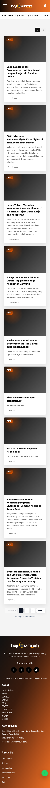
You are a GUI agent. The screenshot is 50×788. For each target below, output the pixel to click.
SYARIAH (35, 15)
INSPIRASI (7, 712)
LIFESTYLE (7, 709)
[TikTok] (36, 670)
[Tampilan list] (43, 30)
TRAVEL (5, 706)
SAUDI (5, 700)
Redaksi (5, 763)
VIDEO (5, 719)
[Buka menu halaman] (5, 6)
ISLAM (5, 716)
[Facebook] (29, 670)
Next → (41, 611)
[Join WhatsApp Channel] (44, 773)
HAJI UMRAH (9, 15)
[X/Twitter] (21, 670)
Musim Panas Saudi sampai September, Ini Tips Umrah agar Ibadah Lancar (22, 343)
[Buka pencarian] (45, 6)
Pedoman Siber (8, 773)
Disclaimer (6, 777)
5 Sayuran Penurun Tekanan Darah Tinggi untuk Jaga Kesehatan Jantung (23, 280)
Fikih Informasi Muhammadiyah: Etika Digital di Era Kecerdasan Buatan (25, 139)
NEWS (23, 15)
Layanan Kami (7, 768)
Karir (3, 782)
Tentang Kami (7, 758)
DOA (4, 703)
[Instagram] (14, 670)
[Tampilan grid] (37, 30)
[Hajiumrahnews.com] (21, 6)
